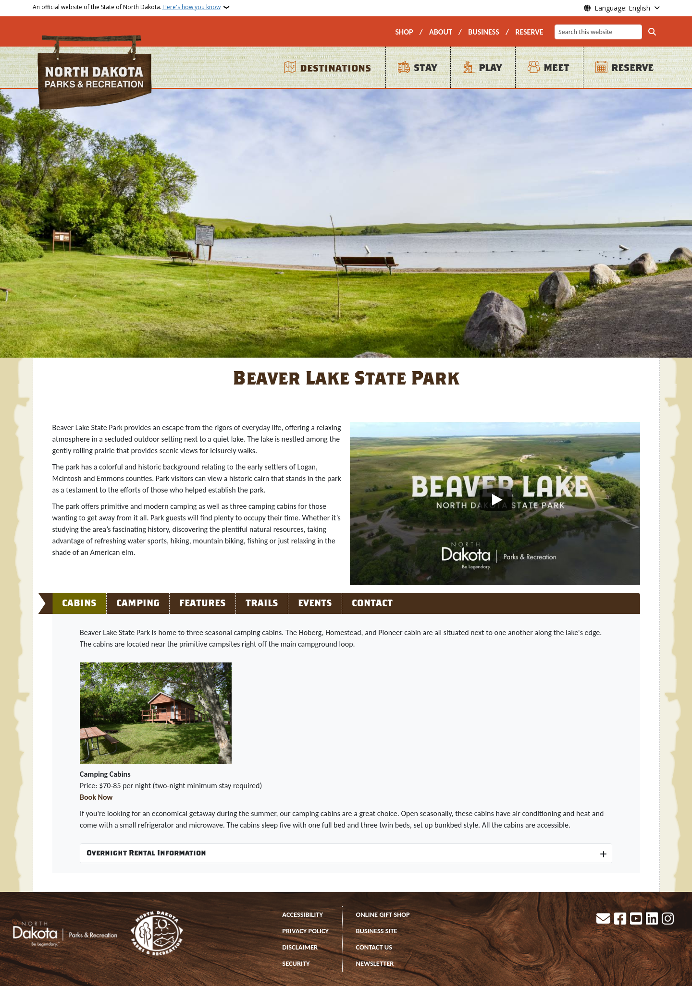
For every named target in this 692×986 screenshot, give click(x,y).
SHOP (404, 31)
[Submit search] (652, 32)
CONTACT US (374, 947)
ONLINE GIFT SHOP (383, 914)
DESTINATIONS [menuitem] (335, 68)
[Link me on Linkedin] (652, 919)
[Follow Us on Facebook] (620, 919)
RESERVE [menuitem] (632, 68)
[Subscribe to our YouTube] (636, 919)
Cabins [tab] (79, 603)
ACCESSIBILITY (302, 914)
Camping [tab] (138, 603)
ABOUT (440, 31)
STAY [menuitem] (425, 68)
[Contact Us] (603, 919)
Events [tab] (315, 603)
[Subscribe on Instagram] (668, 919)
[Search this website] (598, 31)
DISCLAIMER (300, 947)
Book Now (96, 797)
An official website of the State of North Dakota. (127, 7)
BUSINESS (483, 31)
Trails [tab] (262, 603)
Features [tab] (202, 603)
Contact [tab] (372, 603)
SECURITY (295, 963)
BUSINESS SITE (376, 930)
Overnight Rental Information (146, 853)
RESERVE (529, 31)
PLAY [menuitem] (490, 68)
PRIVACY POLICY (305, 930)
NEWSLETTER (375, 963)
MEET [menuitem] (556, 68)
